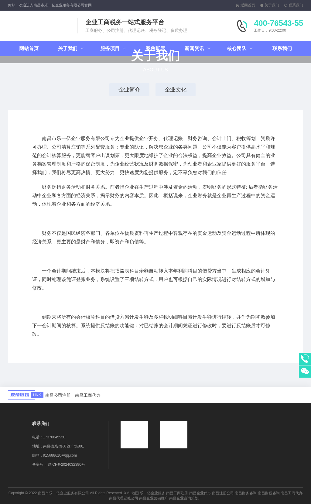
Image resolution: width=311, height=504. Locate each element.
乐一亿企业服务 (152, 493)
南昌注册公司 (223, 493)
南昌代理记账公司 (123, 498)
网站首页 (29, 48)
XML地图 (131, 493)
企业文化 (175, 90)
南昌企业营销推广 (153, 498)
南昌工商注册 (177, 493)
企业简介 (129, 90)
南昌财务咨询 (246, 493)
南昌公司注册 (58, 395)
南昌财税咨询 (269, 493)
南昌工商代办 (88, 395)
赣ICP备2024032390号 (66, 464)
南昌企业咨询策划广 (185, 498)
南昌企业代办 (200, 493)
